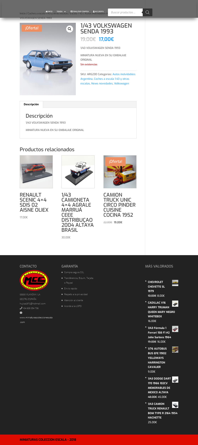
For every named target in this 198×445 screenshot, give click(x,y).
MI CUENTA (98, 11)
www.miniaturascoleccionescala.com (36, 318)
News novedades (102, 83)
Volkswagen (121, 83)
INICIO (49, 11)
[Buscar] (147, 12)
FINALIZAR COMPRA (80, 11)
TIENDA (59, 11)
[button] (69, 28)
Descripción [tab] (31, 104)
